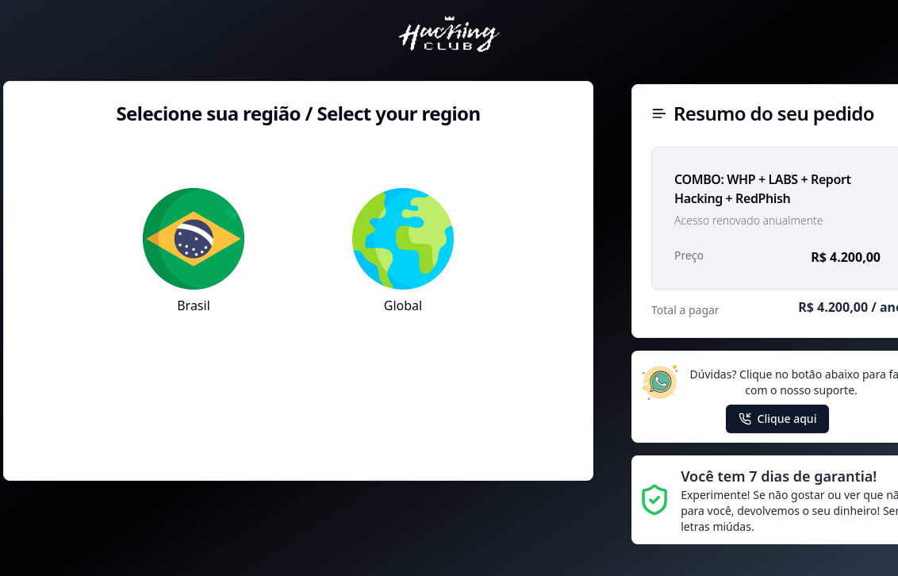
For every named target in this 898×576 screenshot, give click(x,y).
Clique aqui (778, 418)
